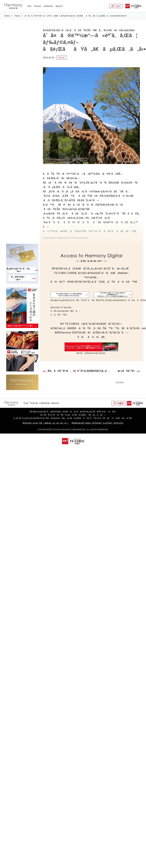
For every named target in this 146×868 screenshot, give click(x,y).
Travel (37, 6)
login (118, 6)
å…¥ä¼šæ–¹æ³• (17, 278)
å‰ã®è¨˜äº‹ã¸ (59, 371)
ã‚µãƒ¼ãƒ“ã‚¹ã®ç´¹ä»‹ (19, 269)
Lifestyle (48, 6)
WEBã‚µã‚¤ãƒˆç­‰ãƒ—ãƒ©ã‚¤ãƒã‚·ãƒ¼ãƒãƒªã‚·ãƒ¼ (97, 423)
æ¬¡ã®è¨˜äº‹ (126, 371)
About (59, 6)
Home (7, 16)
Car (29, 6)
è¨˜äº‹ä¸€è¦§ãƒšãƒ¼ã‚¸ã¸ (93, 371)
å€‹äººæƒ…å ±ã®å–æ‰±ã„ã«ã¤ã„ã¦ (46, 423)
